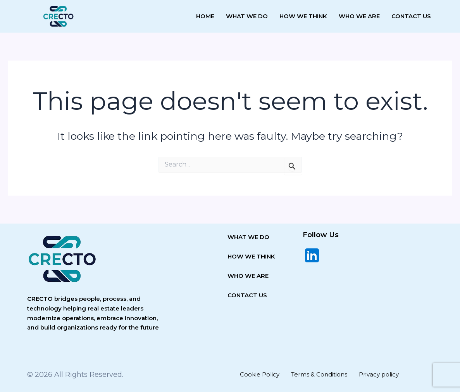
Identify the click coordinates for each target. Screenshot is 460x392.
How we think (303, 16)
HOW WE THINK (251, 256)
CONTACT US (247, 295)
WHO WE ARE (248, 275)
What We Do (247, 16)
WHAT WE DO (248, 237)
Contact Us (411, 16)
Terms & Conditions (319, 374)
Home (205, 16)
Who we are (359, 16)
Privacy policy (379, 374)
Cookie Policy (259, 374)
